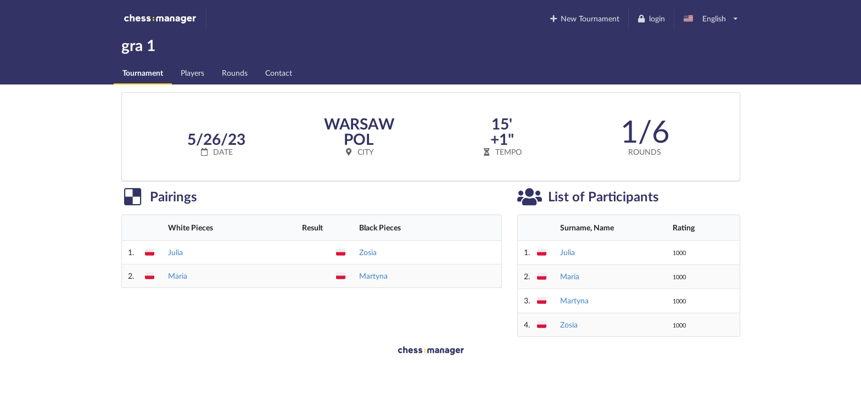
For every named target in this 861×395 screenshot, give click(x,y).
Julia (175, 252)
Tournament (142, 72)
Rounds (235, 72)
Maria (177, 275)
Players (192, 72)
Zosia (368, 252)
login (651, 18)
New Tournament (584, 18)
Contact (278, 72)
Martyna (373, 275)
